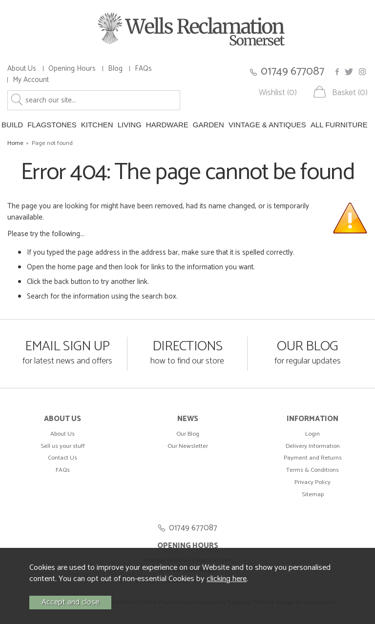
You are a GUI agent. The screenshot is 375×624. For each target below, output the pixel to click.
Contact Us (62, 458)
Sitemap (313, 494)
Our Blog (187, 434)
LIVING (130, 125)
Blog (115, 68)
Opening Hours (72, 68)
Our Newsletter (187, 446)
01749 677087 (292, 71)
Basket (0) (350, 93)
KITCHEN (97, 125)
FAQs (143, 68)
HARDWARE (167, 125)
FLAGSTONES (52, 125)
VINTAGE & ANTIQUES (267, 125)
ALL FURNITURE (339, 125)
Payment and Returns (313, 458)
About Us (21, 68)
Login (312, 434)
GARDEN (208, 125)
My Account (31, 79)
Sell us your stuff (63, 446)
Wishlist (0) (278, 93)
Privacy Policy (312, 482)
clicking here (227, 578)
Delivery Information (313, 446)
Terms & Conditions (312, 470)
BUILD (12, 125)
